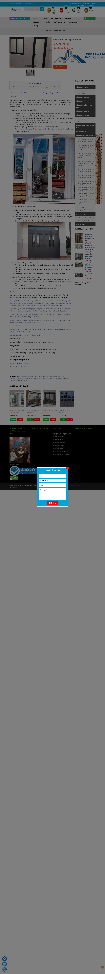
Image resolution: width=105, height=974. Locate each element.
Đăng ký (52, 503)
